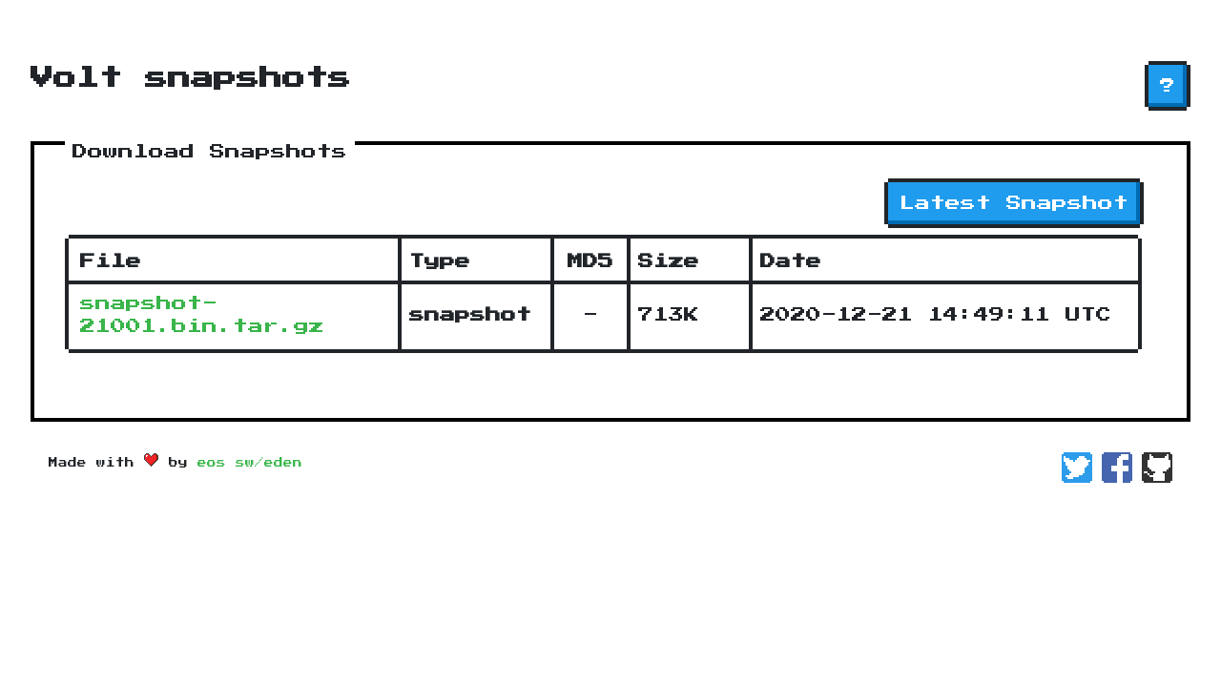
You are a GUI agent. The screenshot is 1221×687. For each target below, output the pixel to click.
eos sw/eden (249, 463)
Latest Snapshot (1014, 203)
